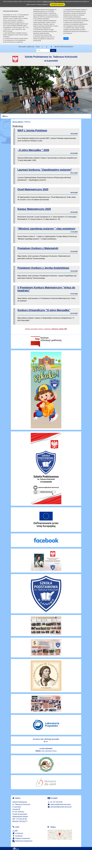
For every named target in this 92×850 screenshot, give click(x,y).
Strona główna (22, 46)
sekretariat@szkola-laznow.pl (60, 807)
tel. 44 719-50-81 (55, 802)
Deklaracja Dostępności (22, 841)
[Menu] (46, 116)
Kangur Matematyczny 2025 (34, 209)
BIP (15, 831)
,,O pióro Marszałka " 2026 (33, 150)
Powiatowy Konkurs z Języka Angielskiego (43, 267)
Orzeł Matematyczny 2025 (33, 189)
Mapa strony (31, 46)
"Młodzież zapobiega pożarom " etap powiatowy (46, 228)
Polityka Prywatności (21, 838)
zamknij (66, 38)
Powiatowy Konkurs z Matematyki (38, 248)
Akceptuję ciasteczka (57, 4)
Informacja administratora (67, 46)
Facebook (17, 836)
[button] (2, 90)
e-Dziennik (17, 833)
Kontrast (57, 46)
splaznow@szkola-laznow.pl (59, 804)
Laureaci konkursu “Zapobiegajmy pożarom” (45, 169)
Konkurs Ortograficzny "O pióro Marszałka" (44, 310)
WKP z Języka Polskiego (32, 130)
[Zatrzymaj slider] (46, 111)
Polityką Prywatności (48, 1)
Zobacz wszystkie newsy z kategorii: (46, 329)
